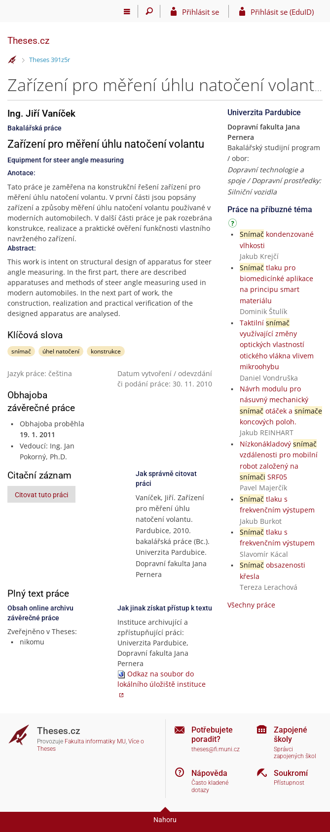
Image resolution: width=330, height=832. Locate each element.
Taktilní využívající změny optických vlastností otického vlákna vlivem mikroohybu (277, 345)
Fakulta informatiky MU (95, 741)
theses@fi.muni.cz (215, 749)
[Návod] (233, 225)
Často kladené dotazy (209, 786)
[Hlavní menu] (127, 11)
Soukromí (291, 773)
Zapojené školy (290, 734)
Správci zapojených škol (295, 753)
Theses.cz (28, 40)
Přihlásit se (200, 12)
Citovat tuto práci (41, 495)
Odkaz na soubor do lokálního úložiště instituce (161, 679)
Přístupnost (289, 782)
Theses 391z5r (49, 59)
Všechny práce (251, 604)
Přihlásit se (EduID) (282, 12)
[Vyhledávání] (149, 11)
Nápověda (209, 773)
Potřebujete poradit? (212, 734)
